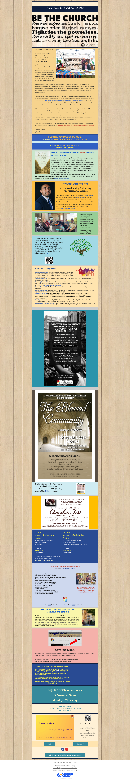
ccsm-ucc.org (65, 706)
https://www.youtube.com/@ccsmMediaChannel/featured (61, 659)
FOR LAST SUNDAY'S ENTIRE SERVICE (70, 139)
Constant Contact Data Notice (69, 768)
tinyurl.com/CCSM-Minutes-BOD (44, 561)
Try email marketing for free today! (65, 778)
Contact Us (80, 744)
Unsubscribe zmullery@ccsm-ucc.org (65, 765)
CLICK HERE (48, 139)
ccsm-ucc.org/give (87, 727)
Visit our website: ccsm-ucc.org (65, 755)
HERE (46, 254)
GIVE (49, 744)
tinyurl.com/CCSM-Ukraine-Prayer (59, 682)
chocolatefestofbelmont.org (52, 285)
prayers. (44, 674)
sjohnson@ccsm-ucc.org (64, 770)
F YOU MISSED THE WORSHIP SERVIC (64, 137)
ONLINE (57, 670)
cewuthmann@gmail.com (61, 178)
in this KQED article (68, 208)
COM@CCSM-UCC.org (69, 569)
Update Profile (57, 768)
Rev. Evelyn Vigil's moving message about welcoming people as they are (64, 100)
